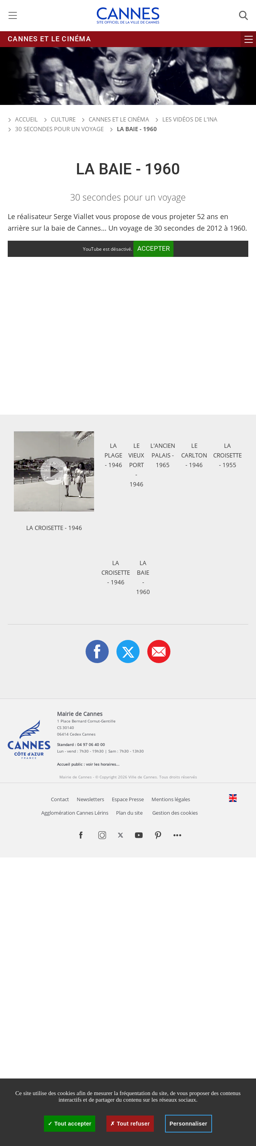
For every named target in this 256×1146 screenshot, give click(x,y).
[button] (159, 940)
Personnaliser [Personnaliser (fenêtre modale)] (188, 1124)
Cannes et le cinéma (49, 39)
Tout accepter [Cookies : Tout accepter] (69, 1124)
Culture (63, 119)
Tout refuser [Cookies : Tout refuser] (130, 1124)
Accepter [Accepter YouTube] (153, 248)
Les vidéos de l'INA (189, 119)
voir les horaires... (103, 1052)
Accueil (23, 119)
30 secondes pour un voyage (59, 129)
